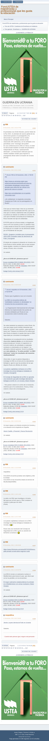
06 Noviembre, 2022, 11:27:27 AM (12, 516)
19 (15, 115)
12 (36, 113)
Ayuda (15, 732)
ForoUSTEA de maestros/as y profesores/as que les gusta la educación (16, 9)
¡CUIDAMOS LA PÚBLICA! (24, 32)
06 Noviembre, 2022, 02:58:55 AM (12, 284)
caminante (9, 167)
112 (24, 115)
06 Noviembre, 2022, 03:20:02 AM (12, 421)
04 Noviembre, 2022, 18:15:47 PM (12, 127)
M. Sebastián (23, 266)
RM (6, 124)
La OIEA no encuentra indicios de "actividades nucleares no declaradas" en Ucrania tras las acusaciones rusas (18, 302)
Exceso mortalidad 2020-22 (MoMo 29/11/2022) (16, 262)
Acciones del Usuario (29, 119)
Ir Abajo (4, 113)
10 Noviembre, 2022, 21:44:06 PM (12, 570)
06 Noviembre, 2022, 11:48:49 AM (12, 545)
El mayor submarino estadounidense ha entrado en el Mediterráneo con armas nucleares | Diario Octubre (19, 584)
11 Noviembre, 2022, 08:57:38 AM (12, 618)
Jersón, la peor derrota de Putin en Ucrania (17, 622)
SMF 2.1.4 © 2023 (19, 734)
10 (30, 113)
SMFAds (21, 736)
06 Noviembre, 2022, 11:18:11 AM (12, 494)
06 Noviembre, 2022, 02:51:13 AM (12, 170)
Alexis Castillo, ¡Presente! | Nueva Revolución (18, 431)
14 (4, 115)
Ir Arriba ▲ (32, 732)
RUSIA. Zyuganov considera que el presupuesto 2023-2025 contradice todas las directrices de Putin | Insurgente (19, 236)
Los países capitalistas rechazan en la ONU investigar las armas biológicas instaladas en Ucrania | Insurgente (18, 371)
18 (13, 115)
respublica (9, 615)
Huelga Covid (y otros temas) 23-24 (13, 271)
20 (18, 115)
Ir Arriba (5, 645)
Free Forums (27, 736)
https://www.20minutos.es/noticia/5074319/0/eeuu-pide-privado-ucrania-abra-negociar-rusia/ (19, 550)
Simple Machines (29, 734)
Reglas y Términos (23, 732)
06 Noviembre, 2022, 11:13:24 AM (12, 467)
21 (20, 115)
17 (11, 115)
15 (7, 115)
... (22, 115)
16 (9, 115)
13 (2, 115)
